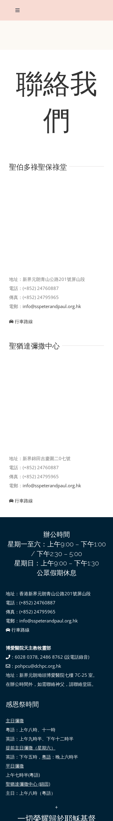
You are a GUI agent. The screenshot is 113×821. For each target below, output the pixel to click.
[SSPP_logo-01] (56, 29)
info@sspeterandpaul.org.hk (52, 306)
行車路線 (21, 321)
